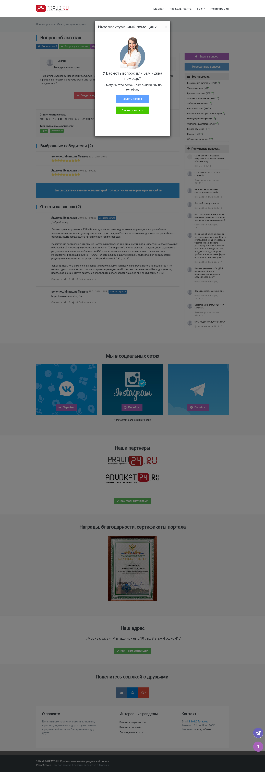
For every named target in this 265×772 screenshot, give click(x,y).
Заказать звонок (132, 110)
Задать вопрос (132, 98)
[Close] (165, 27)
